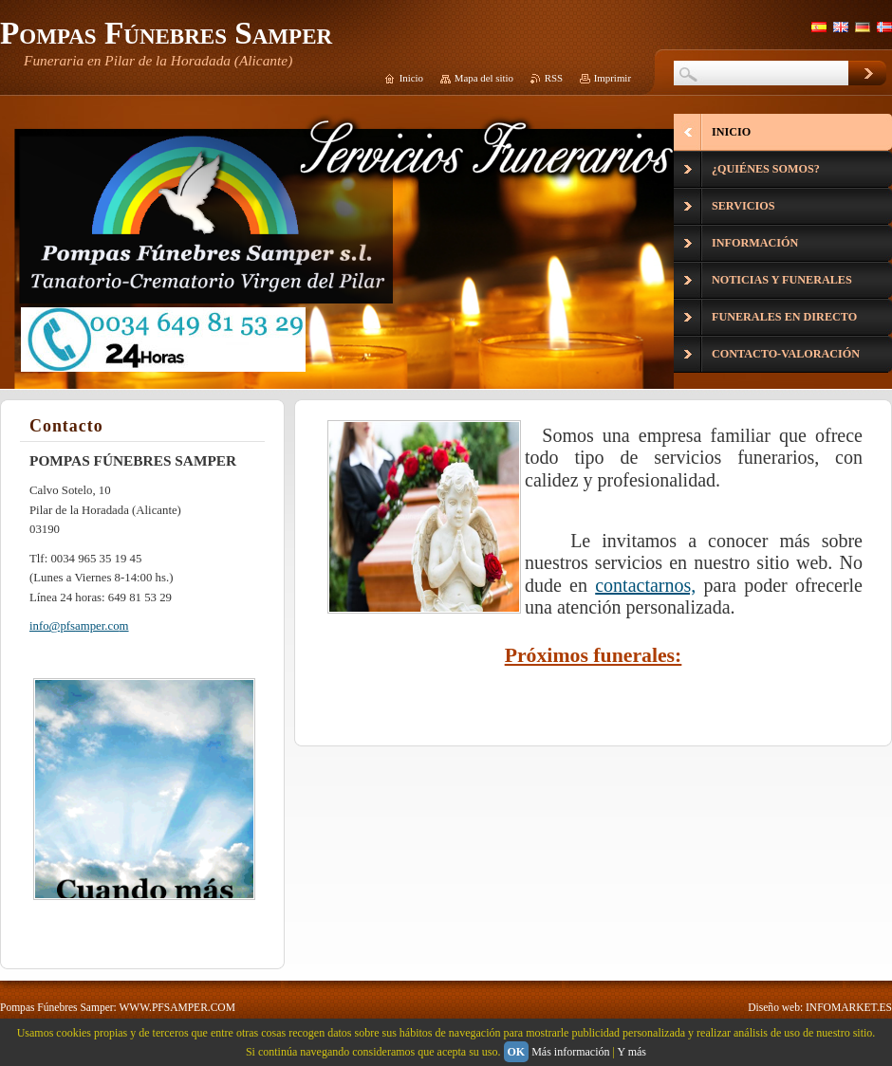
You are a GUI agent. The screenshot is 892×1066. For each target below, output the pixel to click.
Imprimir (612, 77)
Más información (570, 1051)
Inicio (411, 77)
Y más (631, 1051)
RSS (554, 77)
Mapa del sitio (484, 77)
